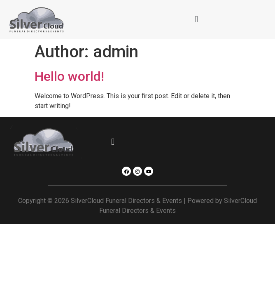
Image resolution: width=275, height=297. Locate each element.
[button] (196, 19)
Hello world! (69, 76)
